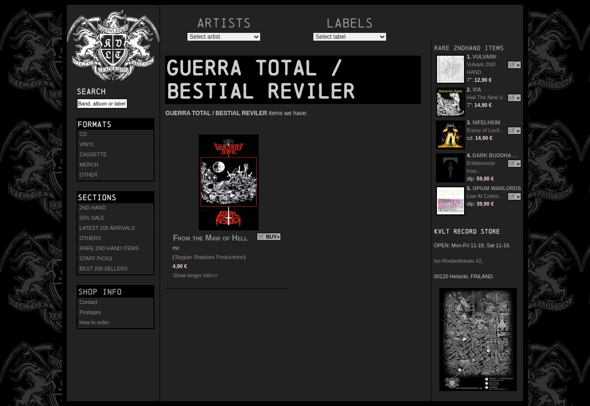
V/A (477, 89)
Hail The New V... (487, 97)
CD (83, 134)
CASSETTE (93, 154)
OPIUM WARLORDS (497, 188)
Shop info (100, 291)
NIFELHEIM (486, 122)
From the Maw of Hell (210, 238)
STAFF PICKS (95, 258)
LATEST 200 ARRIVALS (107, 228)
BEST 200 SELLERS (103, 268)
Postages (90, 312)
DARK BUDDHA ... (495, 155)
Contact (88, 302)
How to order (94, 322)
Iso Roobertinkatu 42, (458, 261)
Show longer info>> (195, 275)
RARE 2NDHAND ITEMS (469, 48)
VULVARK (485, 57)
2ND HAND (92, 208)
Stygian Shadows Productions (209, 257)
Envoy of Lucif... (485, 130)
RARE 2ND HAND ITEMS (109, 248)
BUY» (272, 237)
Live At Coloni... (485, 196)
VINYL (86, 144)
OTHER (88, 175)
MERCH (88, 164)
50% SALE (92, 218)
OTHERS (90, 238)
